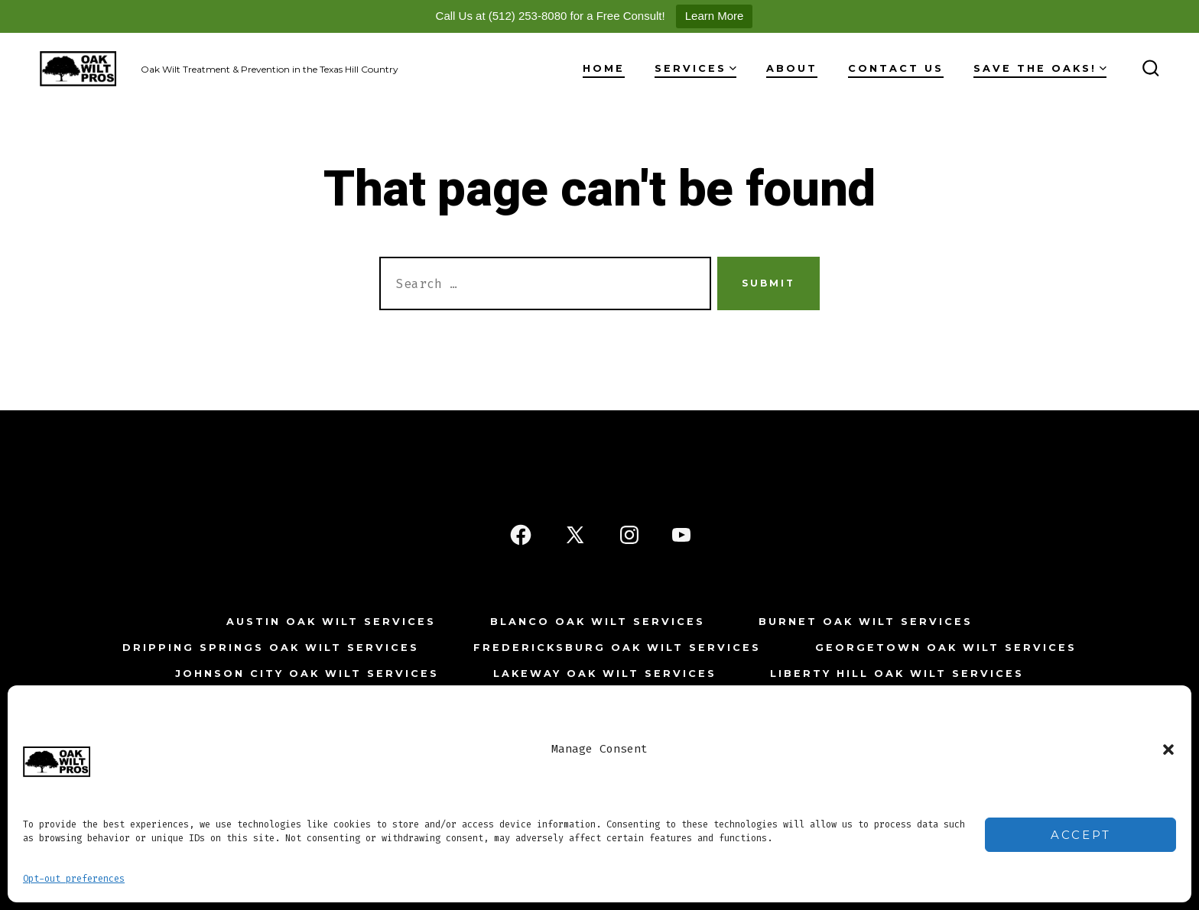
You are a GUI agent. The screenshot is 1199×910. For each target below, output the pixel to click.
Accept (1081, 834)
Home (604, 68)
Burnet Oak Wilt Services (866, 621)
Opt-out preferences (74, 879)
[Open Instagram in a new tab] (629, 534)
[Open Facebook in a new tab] (520, 534)
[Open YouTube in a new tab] (681, 534)
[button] (1168, 749)
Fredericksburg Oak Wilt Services (617, 647)
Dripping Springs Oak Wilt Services (270, 647)
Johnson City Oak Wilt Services (307, 673)
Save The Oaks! (1039, 68)
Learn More (714, 15)
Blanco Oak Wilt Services (597, 621)
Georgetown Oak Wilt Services (946, 647)
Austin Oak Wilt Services (331, 621)
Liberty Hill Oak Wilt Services (897, 673)
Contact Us (896, 68)
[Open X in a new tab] (575, 534)
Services (695, 68)
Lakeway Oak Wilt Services (604, 673)
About (791, 68)
